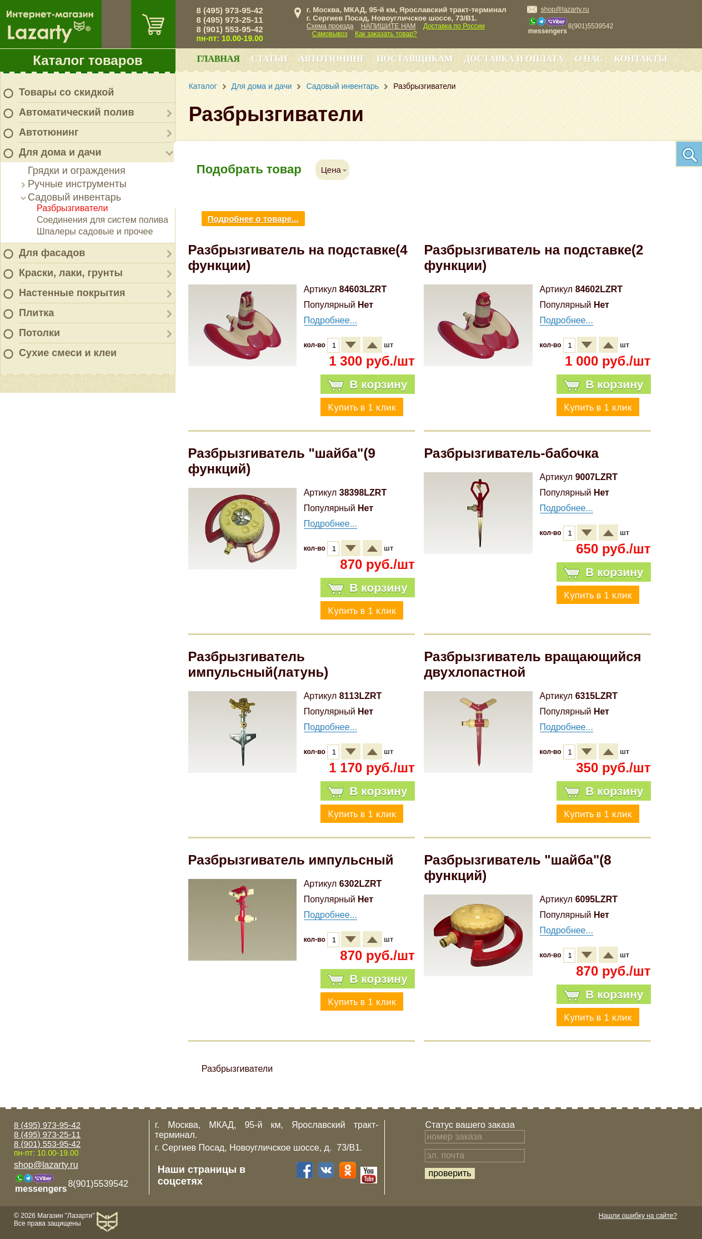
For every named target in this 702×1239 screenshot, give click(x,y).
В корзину (367, 384)
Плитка (36, 312)
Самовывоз (330, 34)
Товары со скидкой (66, 92)
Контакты (641, 58)
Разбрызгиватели (72, 208)
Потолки (39, 332)
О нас (589, 58)
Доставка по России (454, 26)
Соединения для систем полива (102, 219)
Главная (218, 58)
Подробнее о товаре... (253, 218)
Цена (331, 169)
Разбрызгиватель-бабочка (511, 453)
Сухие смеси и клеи (68, 352)
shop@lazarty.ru (565, 9)
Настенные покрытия (72, 292)
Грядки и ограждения (77, 170)
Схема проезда (330, 26)
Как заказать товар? (386, 34)
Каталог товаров (88, 60)
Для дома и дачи (60, 152)
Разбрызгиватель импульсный (291, 859)
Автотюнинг (48, 132)
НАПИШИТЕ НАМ (388, 26)
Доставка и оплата (513, 58)
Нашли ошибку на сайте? (638, 1216)
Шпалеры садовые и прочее (95, 231)
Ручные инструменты (77, 183)
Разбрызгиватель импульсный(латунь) (258, 664)
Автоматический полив (76, 112)
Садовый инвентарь (74, 197)
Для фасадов (52, 252)
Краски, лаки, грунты (71, 272)
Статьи (269, 58)
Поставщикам (415, 58)
